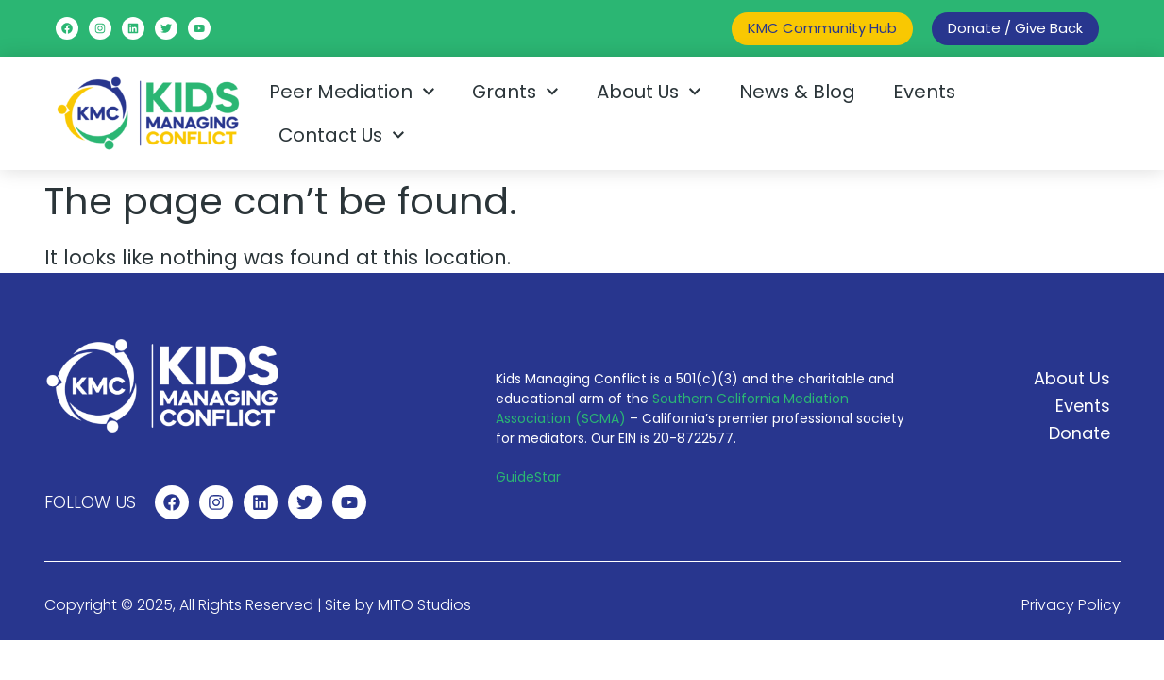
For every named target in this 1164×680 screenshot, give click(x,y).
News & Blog (797, 91)
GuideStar (528, 477)
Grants (515, 92)
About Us (649, 92)
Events (924, 91)
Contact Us (341, 135)
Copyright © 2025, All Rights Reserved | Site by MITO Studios (257, 605)
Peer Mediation (352, 92)
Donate (1079, 433)
